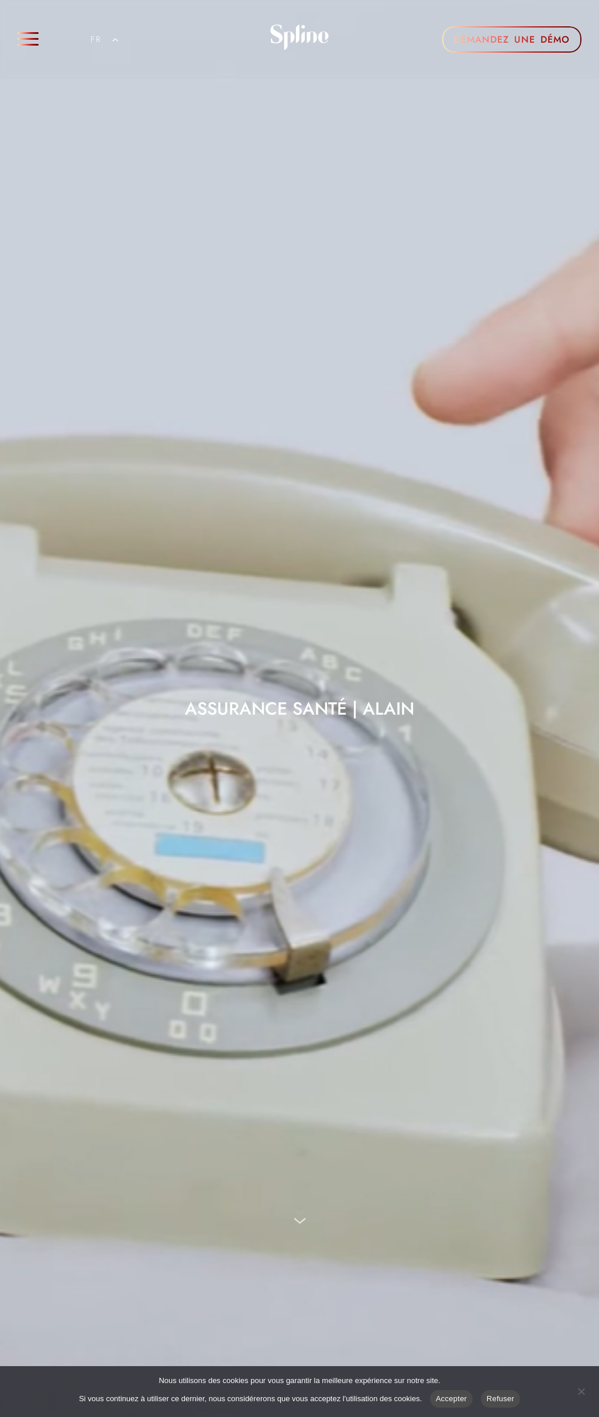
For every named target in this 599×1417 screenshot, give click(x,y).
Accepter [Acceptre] (451, 1398)
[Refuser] (581, 1390)
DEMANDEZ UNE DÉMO (512, 39)
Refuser (500, 1398)
